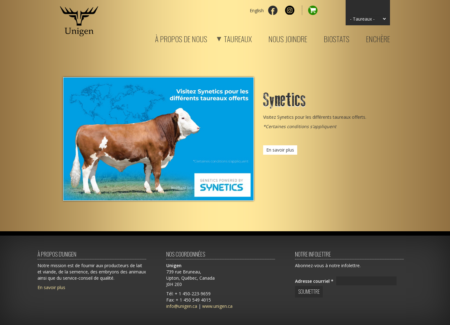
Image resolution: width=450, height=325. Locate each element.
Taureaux (230, 37)
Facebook (273, 10)
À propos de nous (181, 37)
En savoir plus (280, 150)
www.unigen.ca (217, 306)
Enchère (378, 37)
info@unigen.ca (181, 306)
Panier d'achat (310, 10)
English (257, 10)
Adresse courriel (314, 281)
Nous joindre (287, 37)
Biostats (336, 37)
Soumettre (309, 291)
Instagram (289, 10)
